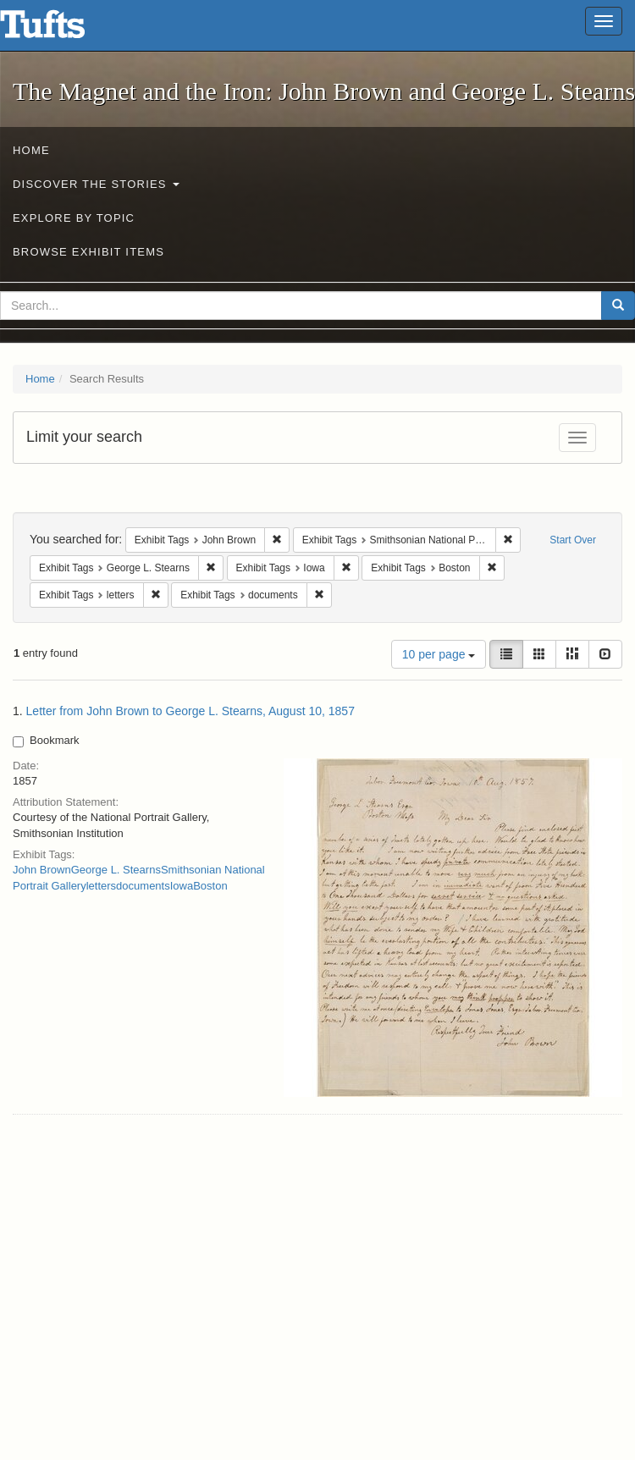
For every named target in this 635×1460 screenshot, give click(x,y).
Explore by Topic (74, 218)
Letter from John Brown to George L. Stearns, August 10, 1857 (190, 711)
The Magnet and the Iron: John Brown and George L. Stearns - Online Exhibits (63, 29)
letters (101, 885)
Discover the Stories (96, 184)
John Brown (42, 869)
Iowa (181, 885)
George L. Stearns (116, 869)
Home (31, 150)
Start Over (572, 540)
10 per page (439, 654)
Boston (210, 885)
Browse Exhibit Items (88, 251)
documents (143, 885)
